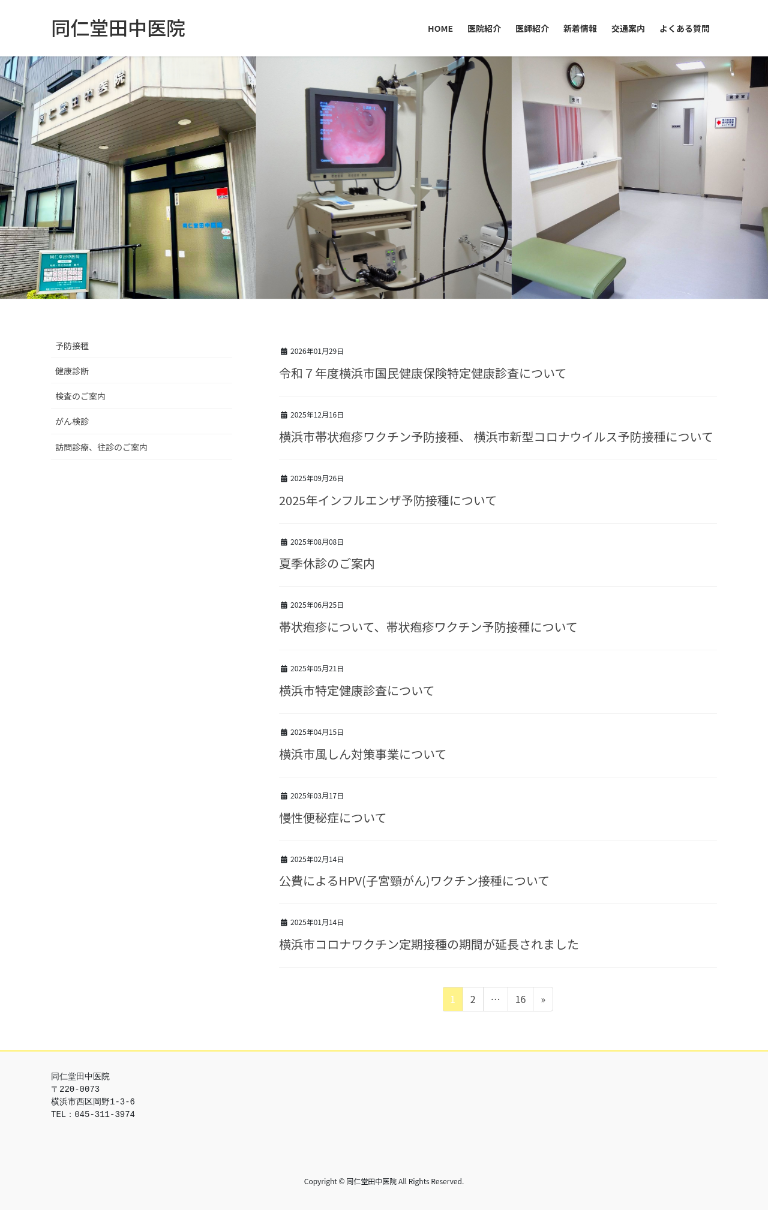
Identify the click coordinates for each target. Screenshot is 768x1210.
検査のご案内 (80, 396)
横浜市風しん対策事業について (362, 753)
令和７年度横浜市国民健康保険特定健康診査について (422, 373)
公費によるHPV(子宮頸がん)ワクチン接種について (414, 880)
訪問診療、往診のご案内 (101, 447)
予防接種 (72, 346)
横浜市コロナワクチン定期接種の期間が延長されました (429, 944)
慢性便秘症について (332, 817)
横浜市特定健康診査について (356, 690)
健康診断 (72, 371)
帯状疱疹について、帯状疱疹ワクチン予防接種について (428, 626)
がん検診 (72, 421)
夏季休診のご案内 (327, 563)
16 (520, 1000)
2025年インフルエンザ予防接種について (388, 500)
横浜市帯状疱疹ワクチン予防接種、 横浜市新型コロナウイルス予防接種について (496, 436)
